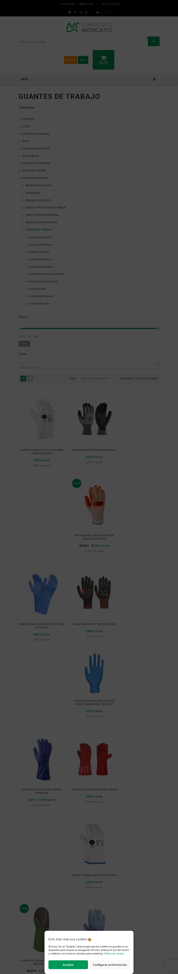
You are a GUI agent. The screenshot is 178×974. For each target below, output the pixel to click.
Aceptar (68, 965)
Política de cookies (114, 953)
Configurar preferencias (110, 965)
